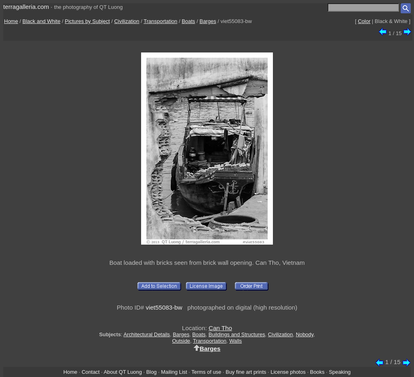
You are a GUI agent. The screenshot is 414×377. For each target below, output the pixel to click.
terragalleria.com (26, 6)
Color (364, 21)
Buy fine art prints (246, 372)
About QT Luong (123, 372)
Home (11, 21)
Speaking (340, 372)
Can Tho (220, 328)
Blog (151, 372)
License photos (288, 372)
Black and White (42, 21)
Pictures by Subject (87, 21)
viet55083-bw (164, 307)
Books (317, 372)
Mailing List (174, 372)
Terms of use (206, 372)
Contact (90, 372)
